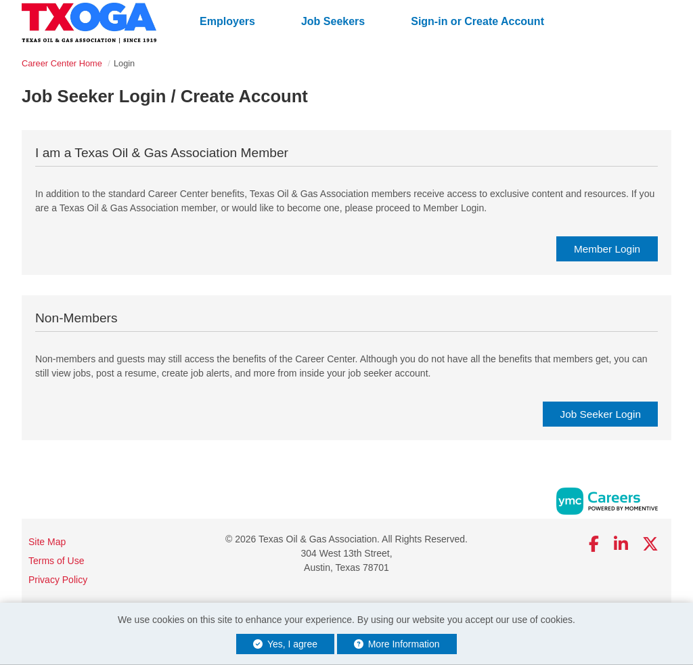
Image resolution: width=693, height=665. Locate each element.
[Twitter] (651, 544)
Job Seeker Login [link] (600, 414)
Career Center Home (62, 63)
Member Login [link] (607, 249)
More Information (397, 644)
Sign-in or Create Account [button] (477, 21)
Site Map (47, 541)
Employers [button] (227, 21)
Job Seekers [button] (333, 21)
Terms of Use (56, 560)
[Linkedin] (620, 544)
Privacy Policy (57, 579)
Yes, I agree (285, 644)
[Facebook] (594, 544)
